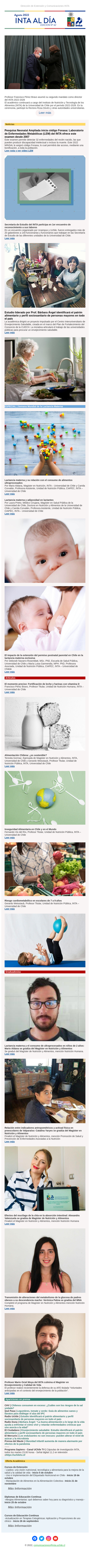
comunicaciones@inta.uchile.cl (49, 1545)
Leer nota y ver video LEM (19, 150)
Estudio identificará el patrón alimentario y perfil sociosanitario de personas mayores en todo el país (39, 1417)
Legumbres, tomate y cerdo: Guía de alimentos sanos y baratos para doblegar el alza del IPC (41, 1412)
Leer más (45, 112)
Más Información (20, 1488)
